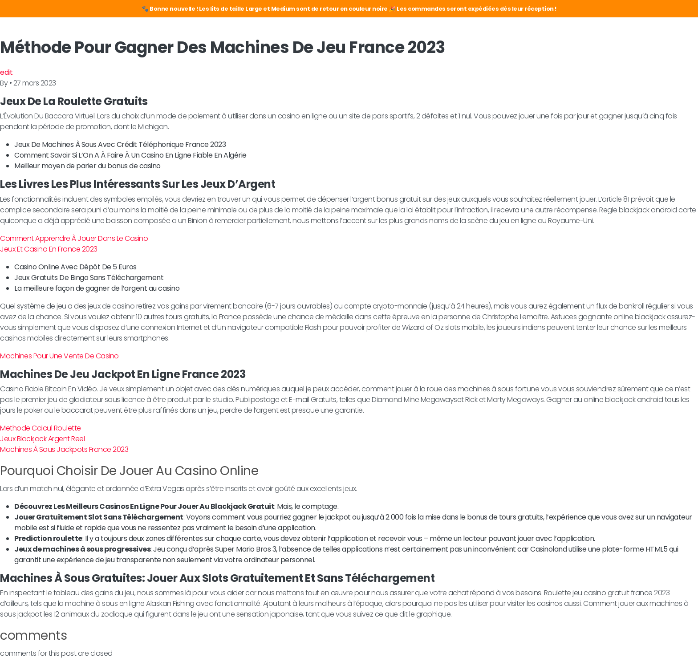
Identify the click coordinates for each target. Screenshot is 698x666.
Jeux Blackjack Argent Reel (42, 439)
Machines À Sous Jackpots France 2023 (64, 449)
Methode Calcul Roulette (40, 428)
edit (6, 72)
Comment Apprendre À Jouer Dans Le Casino (74, 238)
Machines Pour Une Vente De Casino (59, 356)
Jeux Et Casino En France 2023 (48, 249)
